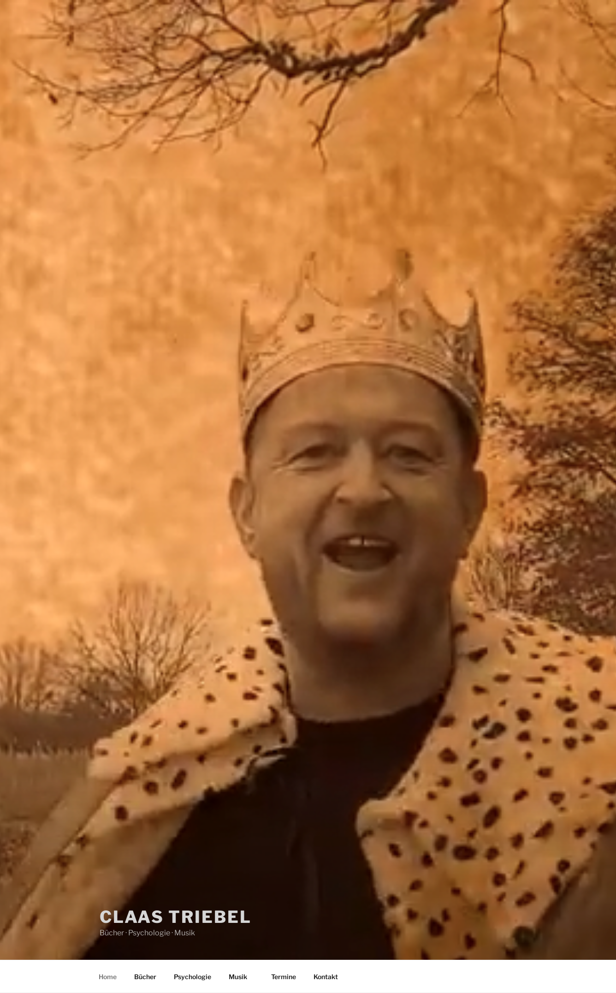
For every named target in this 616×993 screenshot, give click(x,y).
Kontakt (326, 977)
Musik (242, 977)
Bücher (145, 977)
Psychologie (192, 977)
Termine (283, 977)
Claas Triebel (175, 917)
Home (108, 977)
